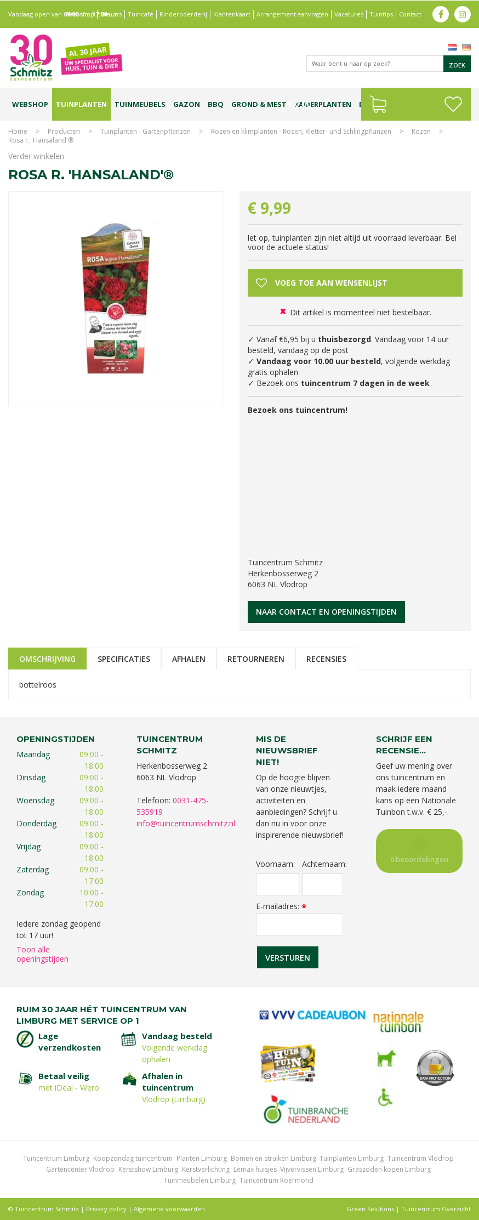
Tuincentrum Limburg (56, 1158)
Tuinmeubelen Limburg (200, 1180)
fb (440, 13)
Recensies (326, 659)
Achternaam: (322, 864)
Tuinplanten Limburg (352, 1158)
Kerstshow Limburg (148, 1169)
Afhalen (189, 659)
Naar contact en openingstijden (326, 611)
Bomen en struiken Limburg (273, 1158)
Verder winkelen (36, 156)
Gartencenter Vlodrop (80, 1169)
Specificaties (124, 659)
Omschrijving (47, 659)
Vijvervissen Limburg (312, 1169)
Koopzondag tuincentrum (133, 1158)
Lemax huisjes (255, 1169)
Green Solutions (370, 1209)
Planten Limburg (201, 1158)
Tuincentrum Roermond (276, 1180)
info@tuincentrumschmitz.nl (185, 823)
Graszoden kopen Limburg (389, 1169)
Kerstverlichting (206, 1169)
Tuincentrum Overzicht (436, 1209)
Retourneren (255, 659)
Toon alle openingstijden (42, 954)
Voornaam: (275, 864)
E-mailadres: (281, 906)
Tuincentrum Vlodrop (420, 1158)
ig (462, 13)
